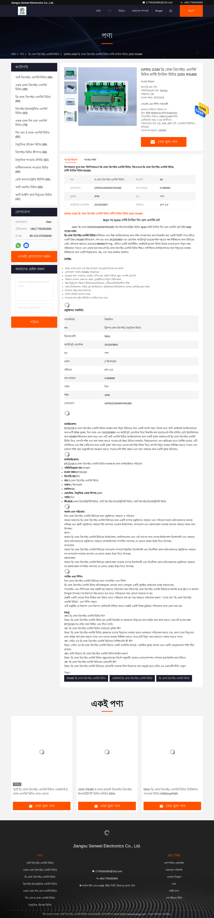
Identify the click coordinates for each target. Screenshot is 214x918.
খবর (174, 884)
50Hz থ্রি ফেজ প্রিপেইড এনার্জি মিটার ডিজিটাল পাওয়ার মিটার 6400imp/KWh (171, 791)
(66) (31, 152)
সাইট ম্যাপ (174, 891)
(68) (31, 144)
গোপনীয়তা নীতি (174, 898)
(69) (29, 187)
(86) (33, 99)
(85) (32, 134)
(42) (33, 196)
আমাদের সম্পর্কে (140, 10)
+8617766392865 (191, 2)
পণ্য (109, 10)
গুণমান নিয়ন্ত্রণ (174, 877)
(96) (33, 77)
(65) (32, 179)
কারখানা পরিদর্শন (174, 870)
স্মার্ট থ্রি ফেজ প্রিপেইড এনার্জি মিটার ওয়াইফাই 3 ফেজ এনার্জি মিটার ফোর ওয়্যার (40, 791)
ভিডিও (121, 10)
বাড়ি (98, 10)
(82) (32, 159)
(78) (31, 122)
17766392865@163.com (157, 2)
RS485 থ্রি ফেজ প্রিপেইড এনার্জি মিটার (86, 678)
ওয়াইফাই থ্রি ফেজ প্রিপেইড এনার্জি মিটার (132, 678)
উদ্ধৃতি (191, 10)
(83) (31, 110)
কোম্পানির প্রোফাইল (174, 863)
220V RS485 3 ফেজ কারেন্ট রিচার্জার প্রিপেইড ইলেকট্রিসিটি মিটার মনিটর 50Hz (105, 791)
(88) (31, 87)
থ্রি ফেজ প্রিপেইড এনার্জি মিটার (43, 54)
